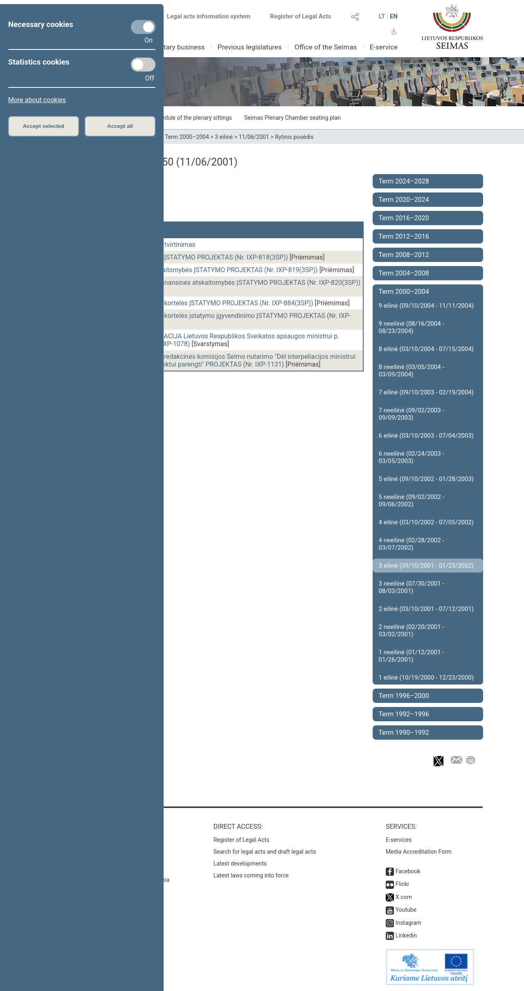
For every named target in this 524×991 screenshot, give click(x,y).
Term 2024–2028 (404, 181)
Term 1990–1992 (404, 732)
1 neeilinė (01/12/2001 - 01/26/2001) (411, 656)
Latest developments (240, 863)
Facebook (408, 871)
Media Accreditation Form (419, 851)
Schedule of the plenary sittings (192, 117)
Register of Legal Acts (300, 16)
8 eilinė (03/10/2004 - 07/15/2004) (426, 349)
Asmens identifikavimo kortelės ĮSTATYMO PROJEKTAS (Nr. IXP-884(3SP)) (204, 303)
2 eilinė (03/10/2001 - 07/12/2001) (426, 609)
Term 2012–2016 (404, 236)
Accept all (120, 126)
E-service (384, 47)
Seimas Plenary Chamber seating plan (292, 117)
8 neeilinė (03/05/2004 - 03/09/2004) (411, 370)
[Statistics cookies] (143, 65)
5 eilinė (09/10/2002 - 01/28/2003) (426, 479)
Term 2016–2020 (404, 218)
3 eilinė (224, 137)
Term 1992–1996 (404, 714)
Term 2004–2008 (404, 273)
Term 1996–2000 (404, 696)
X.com (404, 897)
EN (394, 16)
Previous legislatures (250, 47)
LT (382, 16)
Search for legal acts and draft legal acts (265, 851)
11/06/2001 (254, 137)
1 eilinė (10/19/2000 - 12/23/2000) (426, 677)
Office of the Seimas (326, 47)
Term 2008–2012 (404, 255)
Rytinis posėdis (294, 137)
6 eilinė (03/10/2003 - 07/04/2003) (426, 435)
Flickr (402, 884)
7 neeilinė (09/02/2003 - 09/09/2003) (411, 414)
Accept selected (44, 126)
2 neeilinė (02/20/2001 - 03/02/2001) (411, 630)
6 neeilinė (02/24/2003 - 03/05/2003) (411, 457)
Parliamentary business (168, 47)
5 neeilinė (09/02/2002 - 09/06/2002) (411, 500)
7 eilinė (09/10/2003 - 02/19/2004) (426, 392)
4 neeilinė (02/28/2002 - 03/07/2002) (411, 544)
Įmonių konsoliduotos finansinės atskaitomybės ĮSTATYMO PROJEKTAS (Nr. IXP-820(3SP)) (228, 282)
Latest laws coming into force (251, 875)
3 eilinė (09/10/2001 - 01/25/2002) (426, 565)
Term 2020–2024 (404, 200)
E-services (399, 840)
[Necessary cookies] (143, 27)
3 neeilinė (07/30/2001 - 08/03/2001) (411, 587)
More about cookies (37, 100)
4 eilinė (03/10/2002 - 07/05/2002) (426, 522)
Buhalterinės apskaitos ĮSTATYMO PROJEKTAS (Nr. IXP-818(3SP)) (192, 257)
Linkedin (406, 935)
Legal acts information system (208, 16)
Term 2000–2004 (187, 137)
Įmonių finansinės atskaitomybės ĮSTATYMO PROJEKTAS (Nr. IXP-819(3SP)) (206, 270)
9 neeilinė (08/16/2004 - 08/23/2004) (411, 327)
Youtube (406, 909)
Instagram (408, 922)
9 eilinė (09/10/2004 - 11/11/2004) (426, 305)
